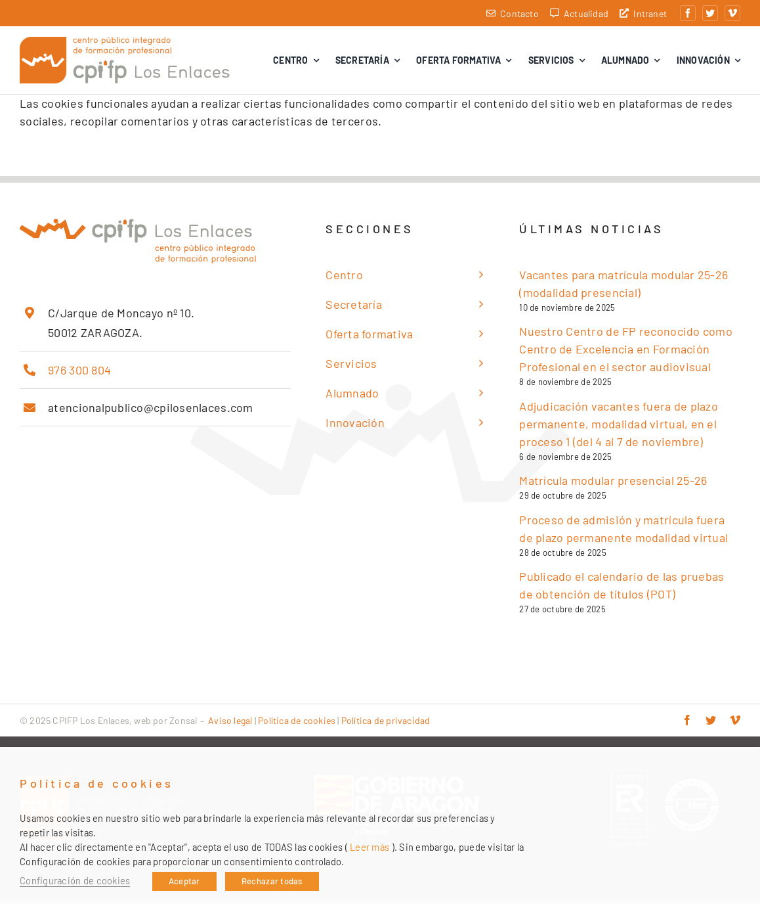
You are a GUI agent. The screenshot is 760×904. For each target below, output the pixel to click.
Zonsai (183, 724)
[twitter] (710, 13)
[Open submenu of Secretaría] (477, 308)
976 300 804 (79, 374)
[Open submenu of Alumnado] (477, 397)
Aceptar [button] (184, 881)
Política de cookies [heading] (97, 783)
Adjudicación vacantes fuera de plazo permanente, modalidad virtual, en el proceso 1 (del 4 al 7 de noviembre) (618, 428)
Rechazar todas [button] (272, 881)
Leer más (369, 847)
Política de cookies (296, 724)
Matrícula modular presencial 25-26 (613, 484)
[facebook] (688, 13)
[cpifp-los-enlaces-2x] (125, 44)
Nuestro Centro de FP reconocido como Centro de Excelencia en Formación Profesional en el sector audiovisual (625, 353)
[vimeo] (732, 13)
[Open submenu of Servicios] (477, 367)
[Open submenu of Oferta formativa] (477, 338)
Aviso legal (230, 724)
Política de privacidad (386, 724)
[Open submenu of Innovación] (477, 427)
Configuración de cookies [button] (75, 880)
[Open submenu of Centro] (477, 279)
